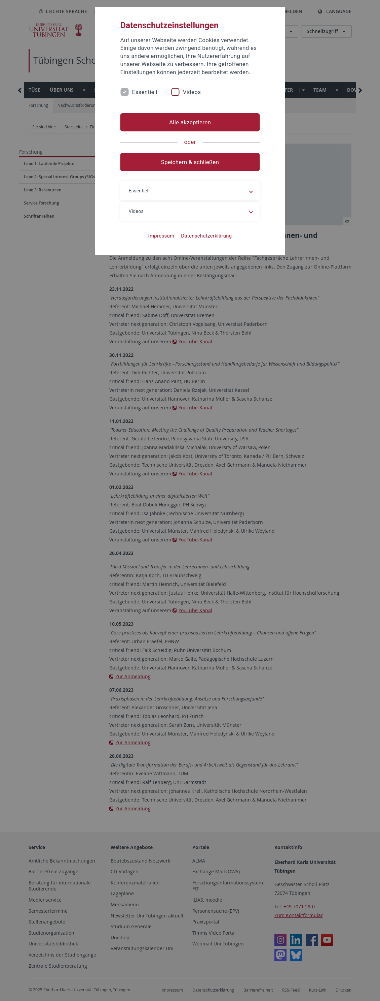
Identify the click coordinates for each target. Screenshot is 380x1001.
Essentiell (144, 92)
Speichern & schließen (190, 162)
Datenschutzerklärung (206, 236)
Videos (192, 92)
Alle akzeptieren (190, 122)
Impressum (161, 236)
